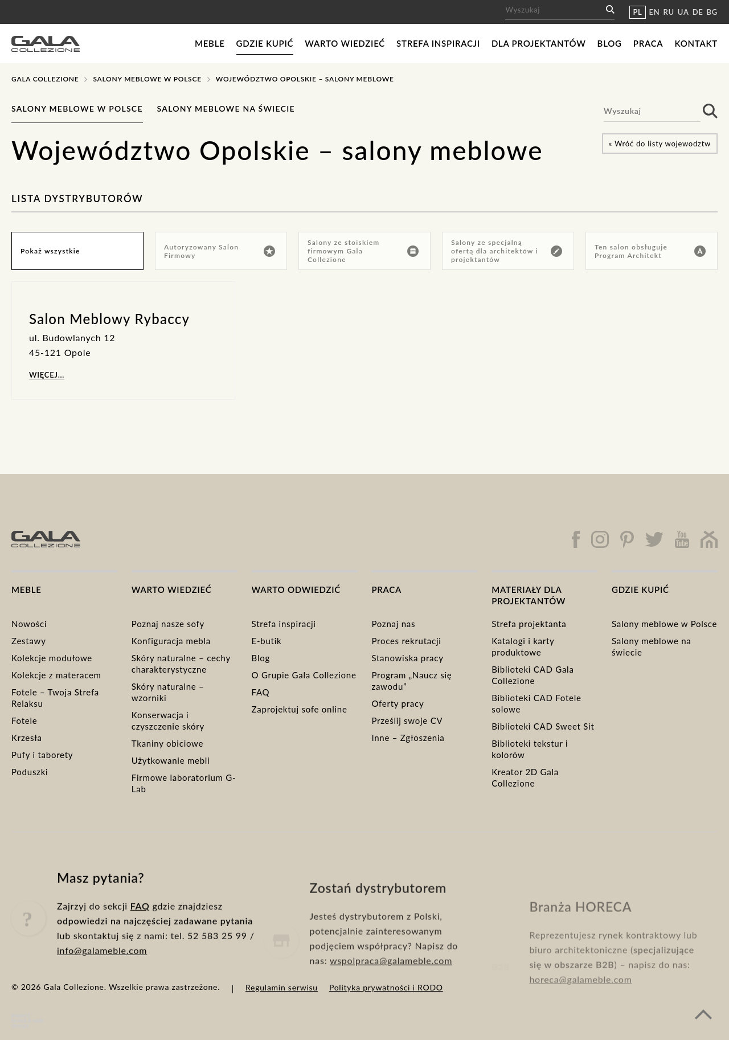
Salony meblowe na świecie (226, 108)
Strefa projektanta (529, 624)
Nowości (29, 624)
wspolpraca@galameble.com (391, 989)
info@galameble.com (102, 969)
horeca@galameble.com (580, 1001)
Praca (648, 43)
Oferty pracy (397, 703)
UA (683, 12)
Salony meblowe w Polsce (147, 79)
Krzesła (26, 737)
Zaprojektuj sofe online (299, 709)
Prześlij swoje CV (407, 720)
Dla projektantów (539, 43)
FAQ (261, 692)
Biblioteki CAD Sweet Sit (543, 726)
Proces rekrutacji (406, 641)
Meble (210, 43)
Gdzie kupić (265, 43)
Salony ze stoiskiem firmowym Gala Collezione (363, 251)
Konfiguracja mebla (171, 641)
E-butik (267, 641)
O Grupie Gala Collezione (304, 675)
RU (669, 12)
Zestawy (28, 641)
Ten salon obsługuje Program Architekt (650, 251)
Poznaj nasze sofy (168, 624)
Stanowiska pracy (407, 658)
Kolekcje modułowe (51, 658)
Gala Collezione (45, 79)
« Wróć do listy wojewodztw (660, 143)
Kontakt (696, 43)
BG (712, 12)
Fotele (24, 720)
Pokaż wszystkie (50, 251)
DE (698, 12)
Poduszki (29, 772)
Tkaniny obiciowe (167, 743)
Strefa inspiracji (438, 43)
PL (637, 12)
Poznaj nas (393, 624)
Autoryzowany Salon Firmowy (219, 251)
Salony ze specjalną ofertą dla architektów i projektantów (506, 251)
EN (654, 12)
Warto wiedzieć (345, 43)
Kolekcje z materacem (56, 675)
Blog (609, 43)
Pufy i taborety (42, 755)
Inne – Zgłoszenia (407, 737)
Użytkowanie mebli (171, 760)
